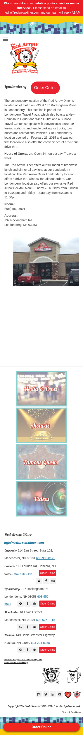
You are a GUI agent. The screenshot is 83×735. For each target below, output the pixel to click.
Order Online (41, 727)
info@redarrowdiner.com (24, 542)
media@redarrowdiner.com (21, 12)
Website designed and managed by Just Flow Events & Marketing (23, 661)
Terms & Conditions (71, 712)
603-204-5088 (40, 642)
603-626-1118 (45, 620)
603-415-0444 (23, 573)
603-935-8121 (45, 558)
